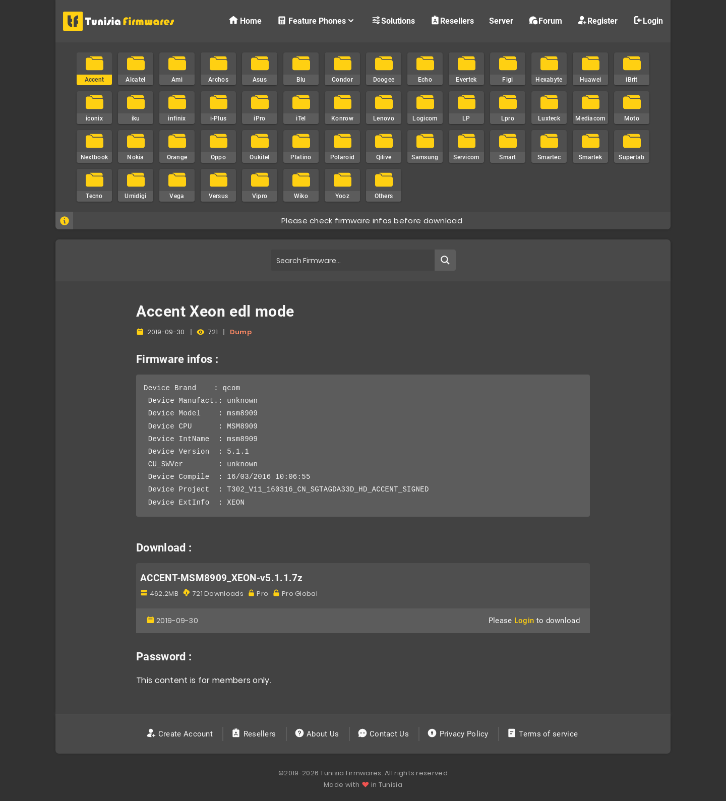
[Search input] (353, 260)
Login (648, 20)
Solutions (393, 20)
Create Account (180, 733)
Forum (545, 20)
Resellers (452, 20)
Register (597, 20)
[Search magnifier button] (445, 260)
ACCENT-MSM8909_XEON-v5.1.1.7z (221, 578)
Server (501, 21)
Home (245, 20)
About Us (317, 733)
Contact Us (384, 733)
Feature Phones (316, 20)
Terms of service (543, 733)
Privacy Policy (459, 733)
